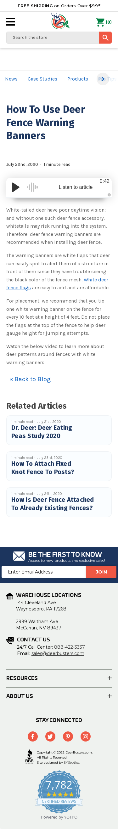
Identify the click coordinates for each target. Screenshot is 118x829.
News (11, 79)
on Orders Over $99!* (59, 5)
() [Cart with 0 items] (104, 22)
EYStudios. (72, 762)
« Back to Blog (30, 379)
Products (77, 79)
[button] (103, 79)
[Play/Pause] (15, 187)
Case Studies (42, 79)
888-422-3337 (69, 647)
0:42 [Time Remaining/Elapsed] (105, 181)
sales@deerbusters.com (57, 653)
